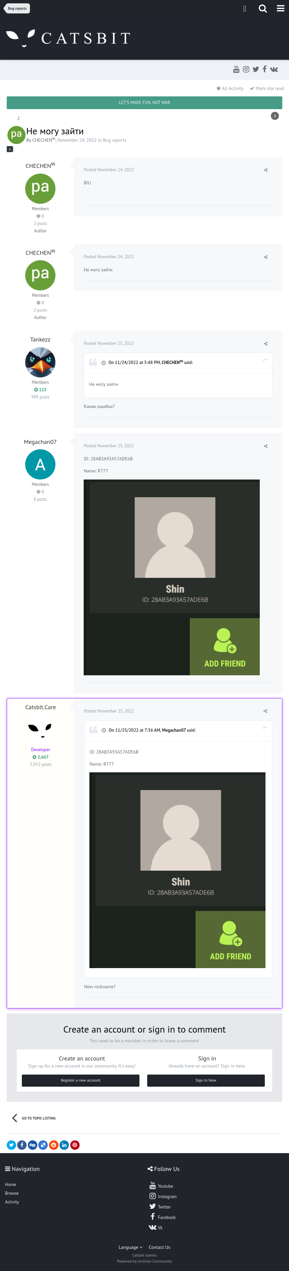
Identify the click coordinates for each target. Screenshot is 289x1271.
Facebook (162, 1216)
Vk (156, 1227)
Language (130, 1247)
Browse (11, 1193)
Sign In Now (206, 1080)
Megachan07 (40, 442)
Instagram (163, 1195)
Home (10, 1184)
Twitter (160, 1206)
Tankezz (40, 339)
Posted (109, 170)
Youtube (161, 1185)
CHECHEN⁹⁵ (43, 140)
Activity (12, 1202)
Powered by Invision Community (144, 1261)
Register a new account (80, 1080)
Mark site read (267, 88)
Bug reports (114, 140)
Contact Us (159, 1247)
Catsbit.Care (40, 707)
